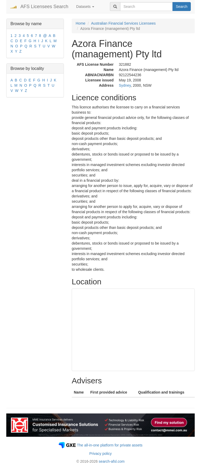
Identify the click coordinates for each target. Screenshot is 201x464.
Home (80, 23)
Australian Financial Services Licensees (123, 23)
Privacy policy (100, 453)
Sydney (125, 85)
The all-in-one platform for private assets (110, 445)
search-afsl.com (112, 461)
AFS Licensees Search (44, 6)
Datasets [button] (85, 6)
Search (181, 6)
